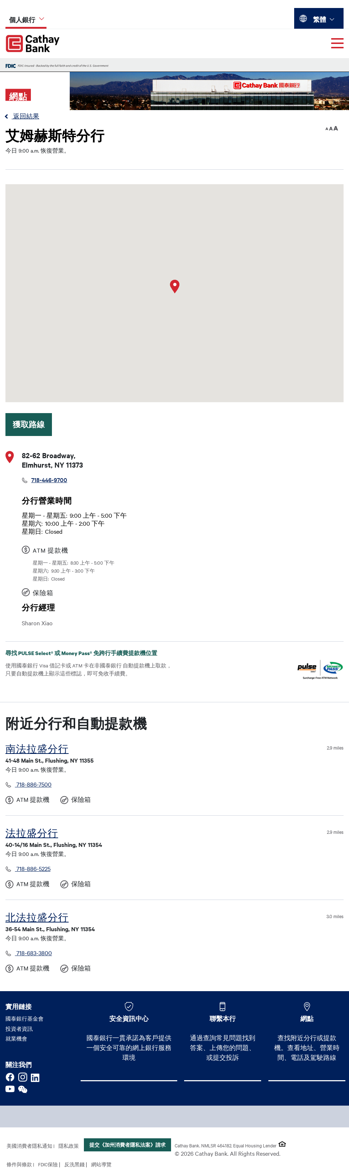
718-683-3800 (33, 953)
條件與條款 (19, 1164)
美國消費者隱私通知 (29, 1145)
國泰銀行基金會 (24, 1018)
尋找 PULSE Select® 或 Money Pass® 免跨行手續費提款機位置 (87, 653)
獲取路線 (29, 424)
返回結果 (25, 116)
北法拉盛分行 (37, 917)
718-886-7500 (33, 784)
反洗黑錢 (74, 1164)
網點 (306, 1018)
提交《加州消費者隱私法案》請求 (127, 1144)
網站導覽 (101, 1164)
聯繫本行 (223, 1018)
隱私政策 (68, 1145)
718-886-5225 (32, 868)
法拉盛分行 (31, 833)
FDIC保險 (48, 1164)
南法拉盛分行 (37, 749)
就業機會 (16, 1038)
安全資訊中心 (129, 1018)
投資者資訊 (19, 1028)
